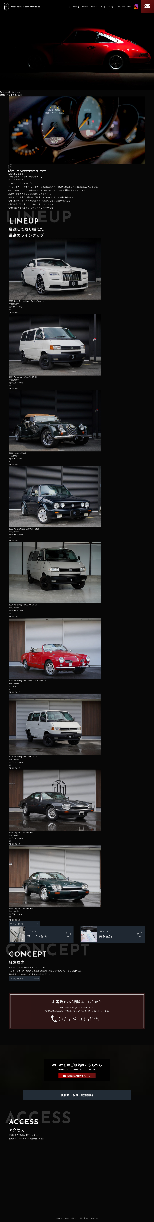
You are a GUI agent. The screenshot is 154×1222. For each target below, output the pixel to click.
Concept (110, 7)
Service (85, 7)
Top (69, 7)
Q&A (129, 7)
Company (121, 7)
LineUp (76, 7)
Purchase (94, 7)
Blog (103, 7)
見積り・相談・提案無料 (77, 1095)
